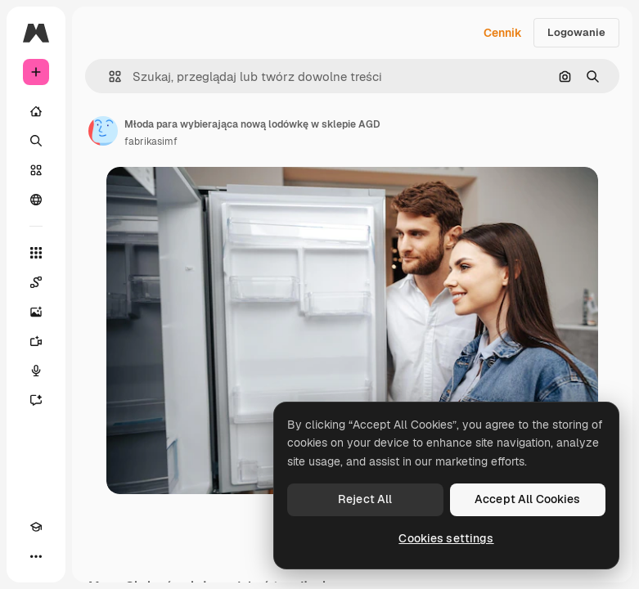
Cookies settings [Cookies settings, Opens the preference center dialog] (445, 538)
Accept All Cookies (528, 499)
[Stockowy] (36, 170)
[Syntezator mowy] (36, 370)
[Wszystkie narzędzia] (36, 253)
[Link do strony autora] (103, 131)
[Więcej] (36, 556)
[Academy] (36, 527)
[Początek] (36, 111)
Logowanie (576, 32)
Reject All (365, 499)
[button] (108, 76)
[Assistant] (36, 400)
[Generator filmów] (36, 341)
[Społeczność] (36, 200)
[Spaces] (36, 282)
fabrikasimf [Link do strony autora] (151, 141)
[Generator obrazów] (36, 312)
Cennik (503, 32)
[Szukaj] (36, 141)
